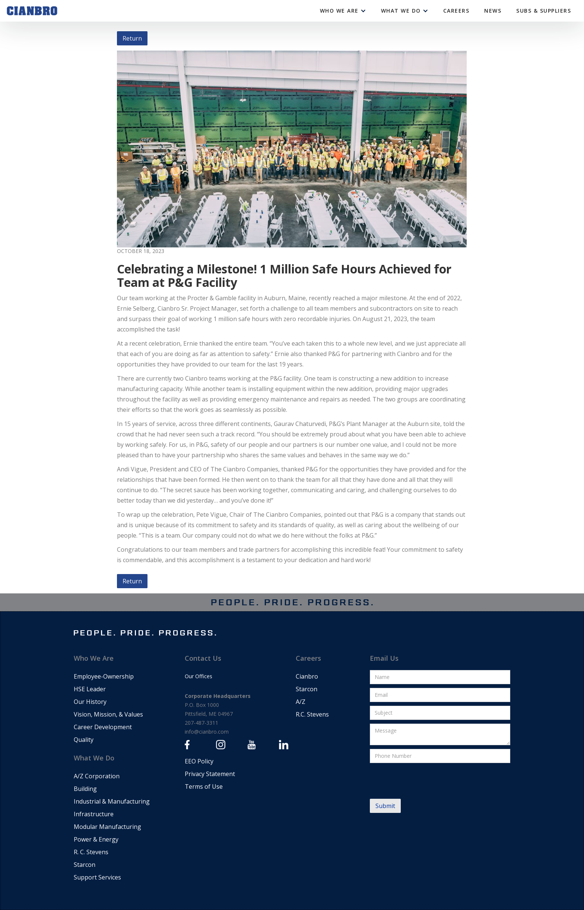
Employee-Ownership (104, 676)
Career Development (103, 727)
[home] (32, 11)
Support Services (97, 877)
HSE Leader (90, 689)
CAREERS (456, 10)
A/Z (300, 702)
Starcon (84, 865)
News (492, 10)
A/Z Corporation (97, 776)
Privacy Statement (210, 774)
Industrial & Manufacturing (112, 801)
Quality (83, 740)
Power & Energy (96, 839)
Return (132, 38)
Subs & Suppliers (543, 10)
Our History (90, 702)
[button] (343, 11)
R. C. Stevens (91, 852)
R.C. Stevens (312, 714)
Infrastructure (94, 814)
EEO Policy (199, 761)
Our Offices (198, 676)
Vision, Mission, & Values (108, 714)
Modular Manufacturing (107, 827)
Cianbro (307, 676)
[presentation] (426, 781)
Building (85, 789)
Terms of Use (204, 786)
